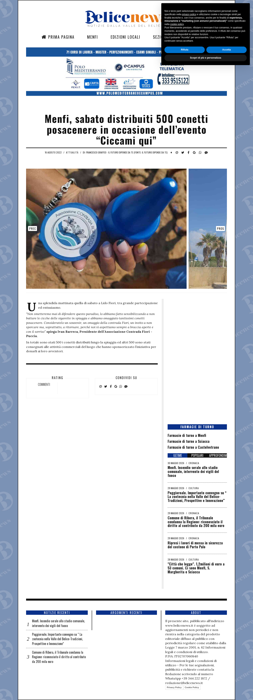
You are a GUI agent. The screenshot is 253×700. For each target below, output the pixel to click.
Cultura (194, 488)
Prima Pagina (58, 37)
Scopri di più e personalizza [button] (205, 689)
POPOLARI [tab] (197, 455)
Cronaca (194, 463)
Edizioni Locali (125, 37)
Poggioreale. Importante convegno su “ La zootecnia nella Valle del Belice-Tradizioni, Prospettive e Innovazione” (197, 496)
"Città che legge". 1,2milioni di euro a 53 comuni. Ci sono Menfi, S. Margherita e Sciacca (196, 567)
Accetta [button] (226, 681)
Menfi (92, 37)
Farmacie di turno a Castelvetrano (193, 447)
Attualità (72, 152)
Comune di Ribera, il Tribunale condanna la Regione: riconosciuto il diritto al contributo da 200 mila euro (196, 521)
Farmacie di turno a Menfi (187, 435)
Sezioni (160, 37)
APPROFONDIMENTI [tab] (218, 455)
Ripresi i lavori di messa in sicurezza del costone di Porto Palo (195, 544)
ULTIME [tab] (177, 455)
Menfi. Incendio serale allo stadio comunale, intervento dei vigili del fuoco (193, 471)
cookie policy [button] (177, 656)
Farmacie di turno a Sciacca (189, 441)
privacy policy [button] (189, 646)
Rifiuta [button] (184, 681)
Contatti (189, 37)
